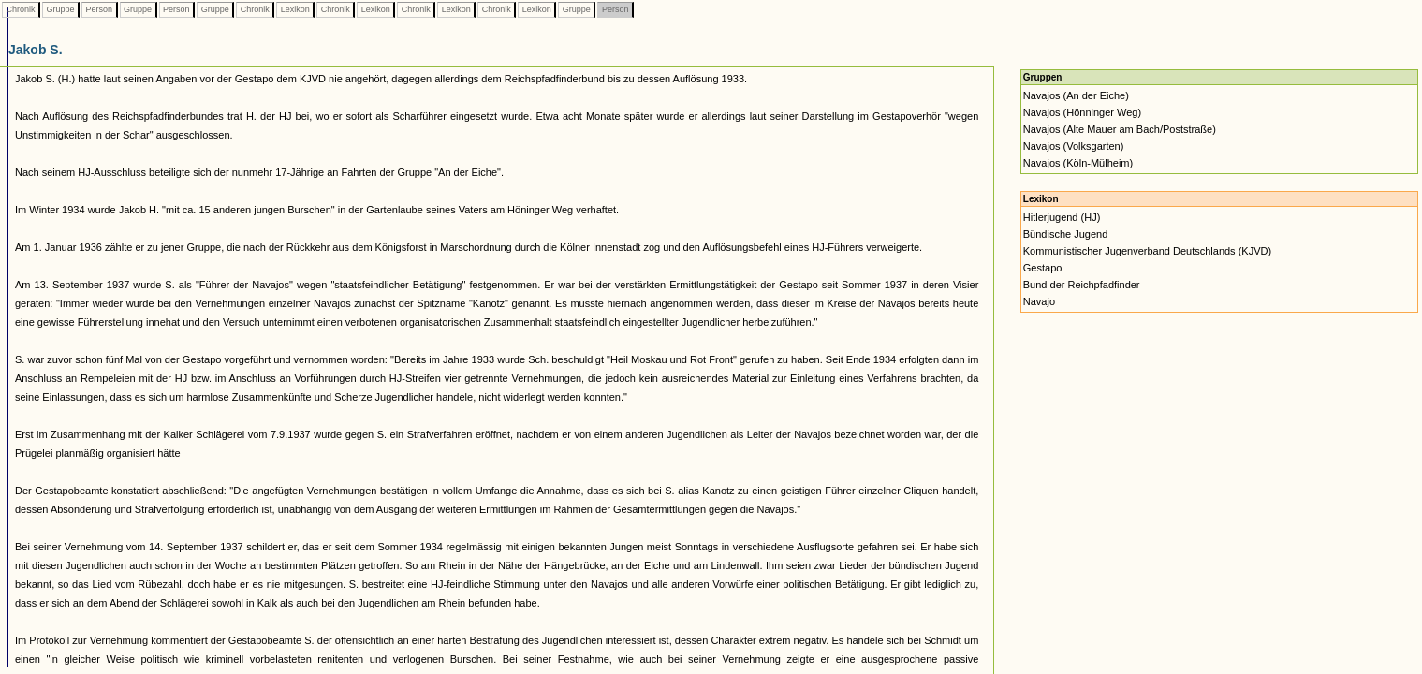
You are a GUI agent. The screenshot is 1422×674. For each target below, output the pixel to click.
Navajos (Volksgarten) (1073, 146)
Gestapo (1043, 267)
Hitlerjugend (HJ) (1062, 217)
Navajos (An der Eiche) (1076, 95)
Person (99, 9)
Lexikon (295, 9)
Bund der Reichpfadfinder (1081, 284)
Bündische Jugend (1065, 234)
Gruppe (60, 9)
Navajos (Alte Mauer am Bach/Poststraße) (1119, 129)
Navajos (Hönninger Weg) (1082, 112)
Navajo (1039, 301)
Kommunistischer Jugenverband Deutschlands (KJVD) (1147, 250)
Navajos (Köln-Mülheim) (1078, 162)
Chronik (20, 9)
